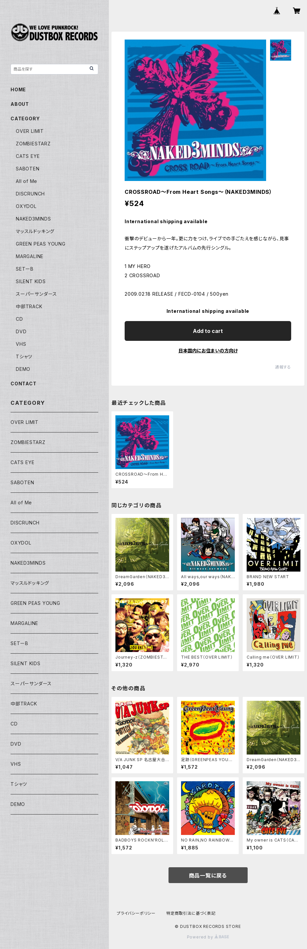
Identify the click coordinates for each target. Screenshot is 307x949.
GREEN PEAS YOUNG (41, 244)
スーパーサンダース (36, 294)
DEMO (23, 369)
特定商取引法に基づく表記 (191, 913)
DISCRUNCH (30, 193)
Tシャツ (24, 356)
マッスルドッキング (35, 231)
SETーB (25, 269)
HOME (18, 89)
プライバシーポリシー (136, 913)
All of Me (26, 181)
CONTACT (24, 383)
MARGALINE (30, 256)
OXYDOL (26, 206)
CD (19, 319)
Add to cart (208, 331)
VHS (21, 344)
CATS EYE (28, 156)
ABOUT (20, 104)
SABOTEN (28, 168)
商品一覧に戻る (208, 875)
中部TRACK (29, 306)
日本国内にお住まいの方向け (208, 350)
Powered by (208, 936)
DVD (21, 331)
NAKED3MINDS (33, 219)
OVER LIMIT (30, 131)
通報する (283, 367)
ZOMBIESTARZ (33, 143)
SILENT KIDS (31, 281)
